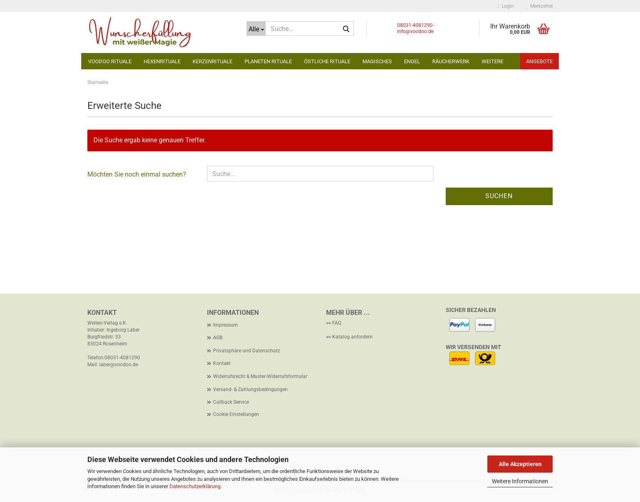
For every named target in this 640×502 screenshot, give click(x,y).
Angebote (539, 61)
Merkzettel (539, 6)
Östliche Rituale (327, 61)
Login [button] (506, 6)
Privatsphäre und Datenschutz (246, 351)
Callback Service (231, 402)
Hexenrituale (162, 61)
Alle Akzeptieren (520, 464)
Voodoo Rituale (109, 61)
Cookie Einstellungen (236, 414)
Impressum (225, 325)
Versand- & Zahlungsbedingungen (250, 389)
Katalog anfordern (352, 337)
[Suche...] (256, 28)
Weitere (492, 61)
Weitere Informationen (520, 481)
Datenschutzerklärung (194, 486)
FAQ (336, 323)
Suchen (499, 196)
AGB (217, 338)
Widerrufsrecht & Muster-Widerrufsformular (260, 376)
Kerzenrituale (212, 61)
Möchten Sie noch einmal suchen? (136, 174)
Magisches (377, 61)
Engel (412, 61)
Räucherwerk (450, 61)
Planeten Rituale (268, 61)
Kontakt (222, 363)
